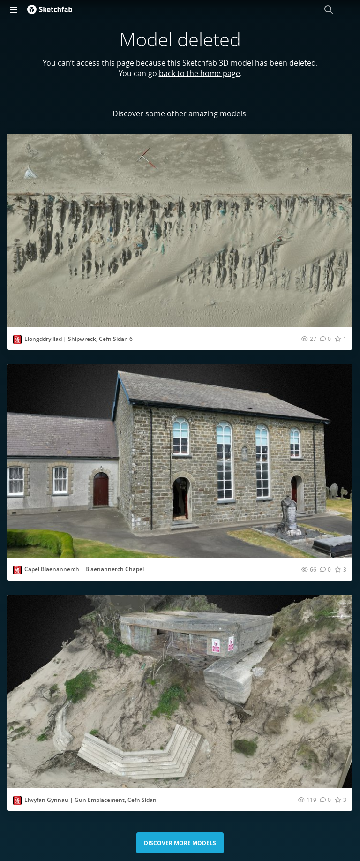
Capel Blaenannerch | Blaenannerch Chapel (84, 569)
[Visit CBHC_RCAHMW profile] (17, 339)
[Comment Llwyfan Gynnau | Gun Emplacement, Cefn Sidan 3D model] (325, 799)
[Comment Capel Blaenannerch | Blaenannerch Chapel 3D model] (325, 569)
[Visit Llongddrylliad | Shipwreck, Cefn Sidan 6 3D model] (180, 230)
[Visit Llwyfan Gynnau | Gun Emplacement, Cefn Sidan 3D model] (180, 691)
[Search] (328, 9)
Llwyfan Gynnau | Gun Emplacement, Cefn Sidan (90, 800)
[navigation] (13, 9)
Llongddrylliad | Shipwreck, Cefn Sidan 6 (78, 339)
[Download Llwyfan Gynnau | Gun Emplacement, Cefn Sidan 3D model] (344, 603)
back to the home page (199, 73)
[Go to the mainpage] (49, 9)
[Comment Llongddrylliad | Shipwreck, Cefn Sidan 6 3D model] (325, 338)
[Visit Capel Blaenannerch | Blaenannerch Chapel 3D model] (180, 461)
